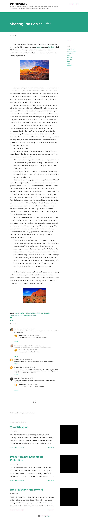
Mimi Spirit (69, 59)
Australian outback (71, 51)
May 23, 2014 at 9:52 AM (26, 359)
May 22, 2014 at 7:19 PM (29, 329)
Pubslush (51, 47)
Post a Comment (19, 447)
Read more (51, 447)
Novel (68, 61)
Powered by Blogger (44, 516)
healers (68, 55)
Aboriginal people (71, 49)
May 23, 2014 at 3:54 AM (33, 350)
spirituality (69, 65)
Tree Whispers (19, 427)
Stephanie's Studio (19, 4)
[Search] (71, 4)
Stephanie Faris (18, 329)
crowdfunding (70, 53)
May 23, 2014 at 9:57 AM (29, 367)
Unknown (16, 359)
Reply (16, 341)
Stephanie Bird (22, 335)
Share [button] (68, 41)
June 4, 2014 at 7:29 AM (27, 378)
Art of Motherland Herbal (26, 489)
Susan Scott (17, 378)
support (39, 47)
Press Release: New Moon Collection (26, 458)
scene (68, 63)
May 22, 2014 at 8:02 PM (33, 335)
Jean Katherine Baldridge (20, 345)
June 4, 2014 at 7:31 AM (33, 384)
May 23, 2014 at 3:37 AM (34, 345)
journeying (69, 57)
